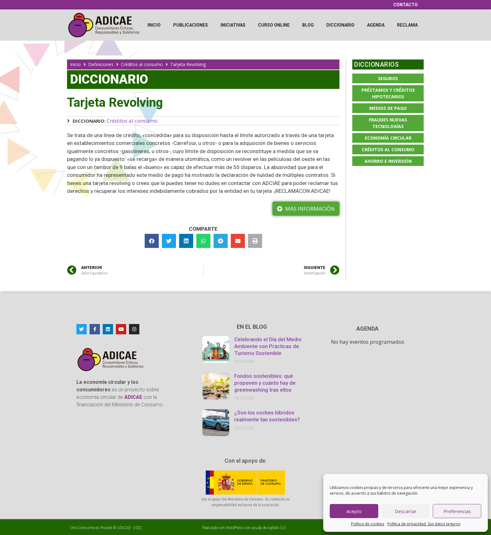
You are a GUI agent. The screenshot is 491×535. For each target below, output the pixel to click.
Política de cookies (367, 524)
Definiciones (100, 64)
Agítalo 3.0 (276, 528)
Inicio (154, 25)
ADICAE (124, 528)
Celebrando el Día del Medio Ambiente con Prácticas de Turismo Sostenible (268, 346)
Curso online (274, 25)
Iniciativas (233, 25)
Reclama (407, 25)
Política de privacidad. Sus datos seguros (423, 524)
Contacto (405, 4)
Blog (308, 25)
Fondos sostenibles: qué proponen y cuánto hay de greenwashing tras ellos (265, 383)
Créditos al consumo (142, 64)
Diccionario (340, 25)
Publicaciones (190, 25)
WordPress (235, 528)
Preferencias (457, 511)
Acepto (354, 511)
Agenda (376, 25)
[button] (152, 241)
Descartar (405, 511)
